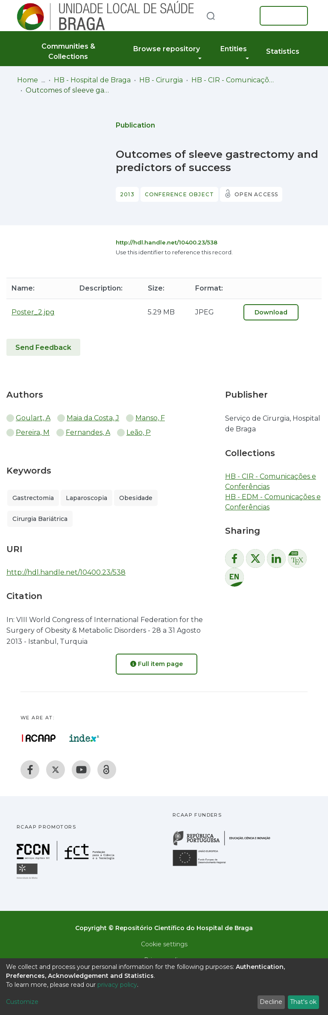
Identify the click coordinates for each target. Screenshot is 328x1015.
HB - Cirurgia (161, 80)
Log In (281, 16)
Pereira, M (33, 432)
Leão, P (138, 432)
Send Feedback (43, 347)
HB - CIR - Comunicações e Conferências (234, 80)
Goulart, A (33, 418)
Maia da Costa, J (93, 418)
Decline (271, 1002)
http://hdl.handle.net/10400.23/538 (166, 242)
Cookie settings (164, 944)
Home (27, 80)
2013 (127, 194)
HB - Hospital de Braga (92, 80)
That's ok (303, 1002)
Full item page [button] (156, 664)
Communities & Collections (68, 51)
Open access (256, 194)
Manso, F (150, 418)
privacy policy (117, 985)
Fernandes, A (88, 432)
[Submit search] (210, 16)
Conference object (179, 194)
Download (271, 312)
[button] (240, 16)
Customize (22, 1002)
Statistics (282, 51)
